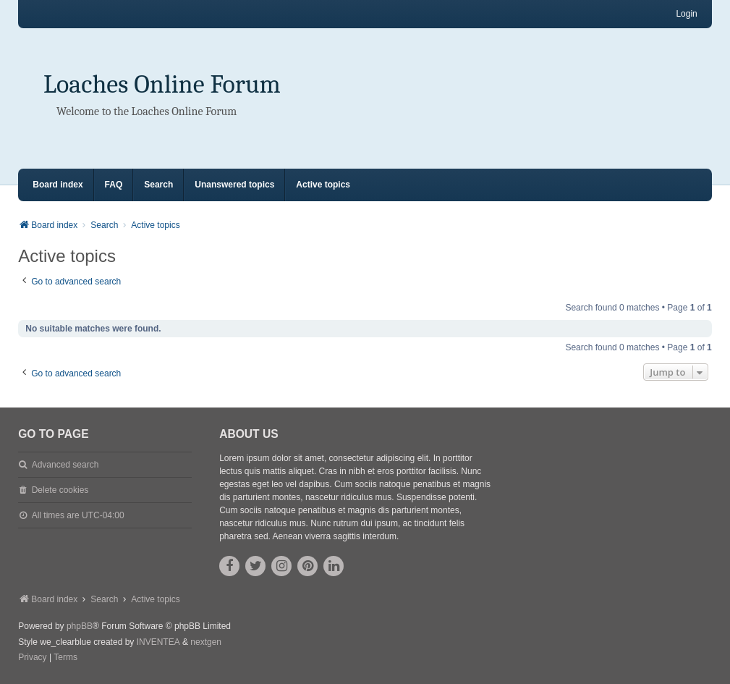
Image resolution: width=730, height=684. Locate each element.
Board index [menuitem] (57, 185)
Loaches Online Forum (162, 84)
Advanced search (65, 465)
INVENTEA (158, 642)
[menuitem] (32, 658)
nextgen (205, 642)
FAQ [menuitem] (114, 185)
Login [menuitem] (686, 14)
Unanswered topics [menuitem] (234, 185)
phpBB (80, 626)
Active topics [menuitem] (323, 185)
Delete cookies (60, 490)
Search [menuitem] (158, 185)
